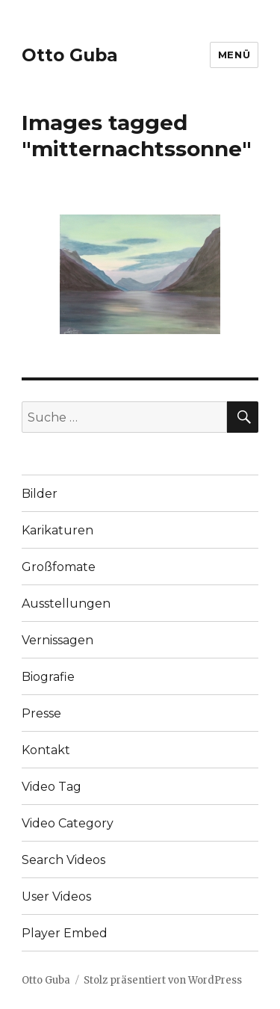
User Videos (56, 896)
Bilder (39, 494)
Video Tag (51, 787)
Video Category (67, 823)
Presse (41, 713)
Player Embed (65, 933)
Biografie (48, 677)
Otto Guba (70, 55)
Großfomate (59, 567)
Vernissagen (57, 640)
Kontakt (46, 750)
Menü (234, 55)
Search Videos (63, 860)
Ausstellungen (66, 603)
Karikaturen (57, 530)
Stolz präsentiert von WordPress (163, 980)
